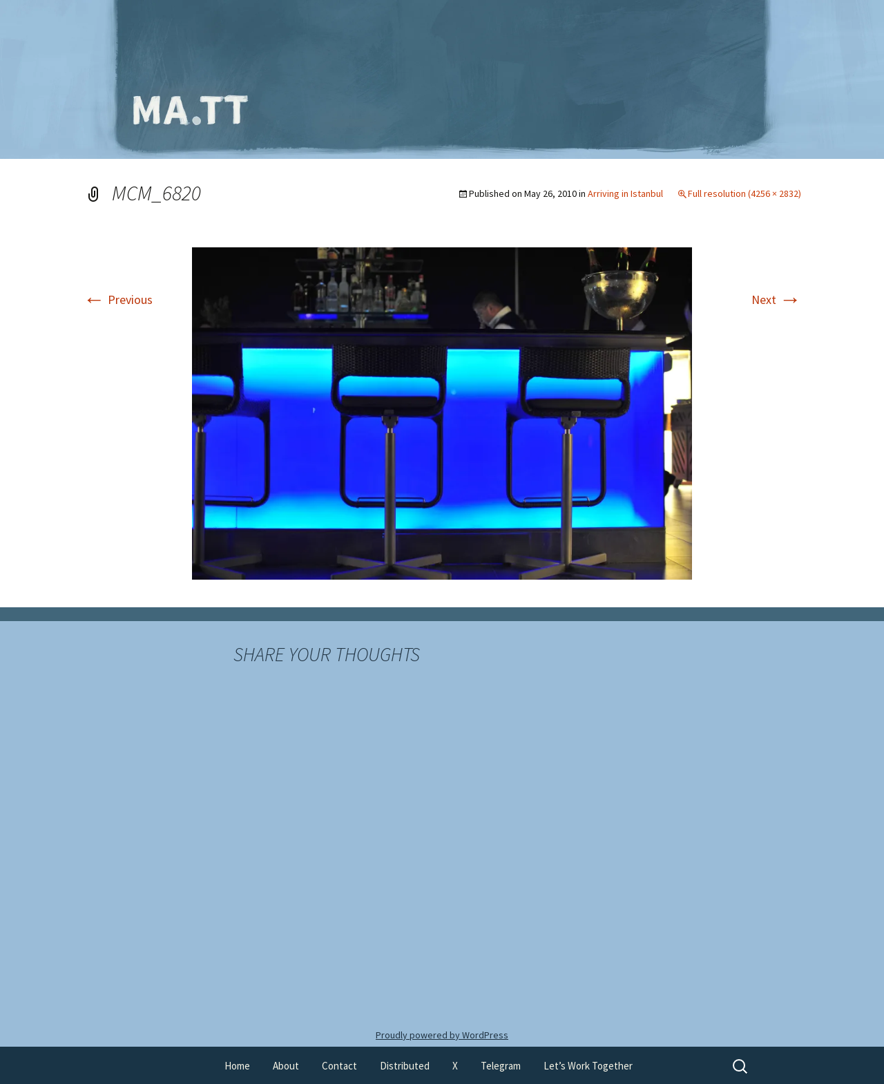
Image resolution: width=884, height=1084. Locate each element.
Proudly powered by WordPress (442, 1035)
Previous (118, 299)
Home (237, 1065)
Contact (339, 1065)
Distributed (405, 1065)
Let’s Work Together (588, 1065)
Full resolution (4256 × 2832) (744, 193)
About (286, 1065)
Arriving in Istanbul (625, 193)
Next (776, 299)
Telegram (501, 1065)
